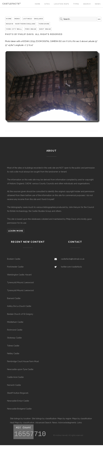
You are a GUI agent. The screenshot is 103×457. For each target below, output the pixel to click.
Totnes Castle (13, 345)
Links (79, 422)
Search (87, 4)
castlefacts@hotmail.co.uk (72, 259)
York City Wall (14, 29)
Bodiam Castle (13, 259)
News (97, 4)
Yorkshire (44, 24)
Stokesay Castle (14, 338)
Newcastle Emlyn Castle (18, 401)
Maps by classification (82, 418)
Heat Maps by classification (22, 422)
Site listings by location (20, 418)
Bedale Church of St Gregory (20, 314)
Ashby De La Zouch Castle (19, 306)
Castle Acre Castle (15, 377)
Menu (17, 19)
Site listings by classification (44, 418)
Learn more (15, 231)
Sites (47, 4)
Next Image (45, 29)
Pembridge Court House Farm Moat (23, 361)
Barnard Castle (13, 298)
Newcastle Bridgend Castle (19, 409)
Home (37, 4)
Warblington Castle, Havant (19, 274)
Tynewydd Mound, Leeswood (20, 282)
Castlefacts (11, 4)
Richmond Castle (14, 330)
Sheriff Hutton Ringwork (17, 393)
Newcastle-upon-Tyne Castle (20, 369)
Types (76, 4)
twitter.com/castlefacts (71, 267)
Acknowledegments (67, 422)
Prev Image (30, 29)
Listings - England (33, 19)
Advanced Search (43, 422)
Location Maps (61, 4)
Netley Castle (13, 353)
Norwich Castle (14, 385)
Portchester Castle (15, 267)
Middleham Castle (15, 322)
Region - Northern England (20, 24)
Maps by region (64, 418)
